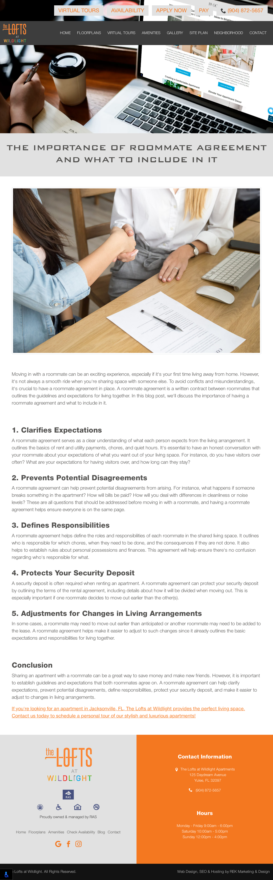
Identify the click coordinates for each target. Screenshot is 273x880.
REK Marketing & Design (250, 872)
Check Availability (81, 832)
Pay (204, 11)
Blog (101, 832)
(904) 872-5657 (242, 10)
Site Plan (199, 33)
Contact (258, 33)
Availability (127, 11)
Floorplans (89, 33)
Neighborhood (228, 33)
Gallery (175, 33)
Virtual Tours (78, 11)
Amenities (151, 33)
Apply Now (171, 11)
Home (65, 33)
